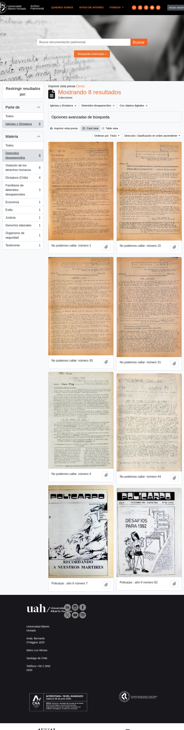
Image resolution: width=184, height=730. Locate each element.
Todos (9, 116)
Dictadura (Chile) (22, 178)
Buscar (138, 42)
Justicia (22, 218)
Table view (110, 128)
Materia (11, 136)
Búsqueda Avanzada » (92, 53)
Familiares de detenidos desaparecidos (22, 190)
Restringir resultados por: (23, 91)
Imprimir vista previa (64, 128)
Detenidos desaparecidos (22, 155)
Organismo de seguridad (22, 235)
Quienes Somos (62, 7)
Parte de (12, 107)
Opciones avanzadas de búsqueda (80, 117)
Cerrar (80, 86)
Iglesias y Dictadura (22, 125)
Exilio (22, 211)
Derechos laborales (22, 226)
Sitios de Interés (91, 7)
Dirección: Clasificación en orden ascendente (151, 135)
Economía (22, 203)
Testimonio (22, 246)
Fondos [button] (115, 7)
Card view (90, 128)
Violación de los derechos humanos (22, 168)
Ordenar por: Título (105, 135)
